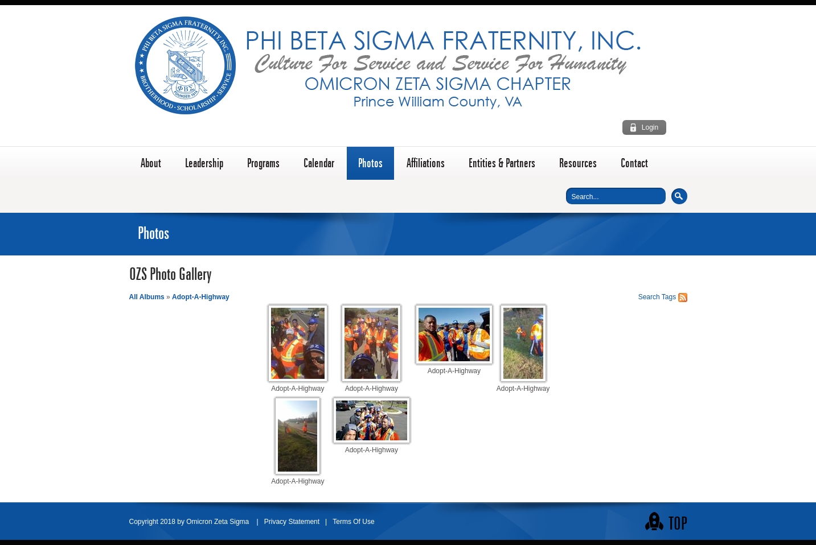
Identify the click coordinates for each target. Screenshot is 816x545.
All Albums (147, 297)
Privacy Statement (291, 522)
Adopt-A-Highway (200, 297)
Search (679, 196)
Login (650, 127)
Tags (669, 297)
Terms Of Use (353, 522)
